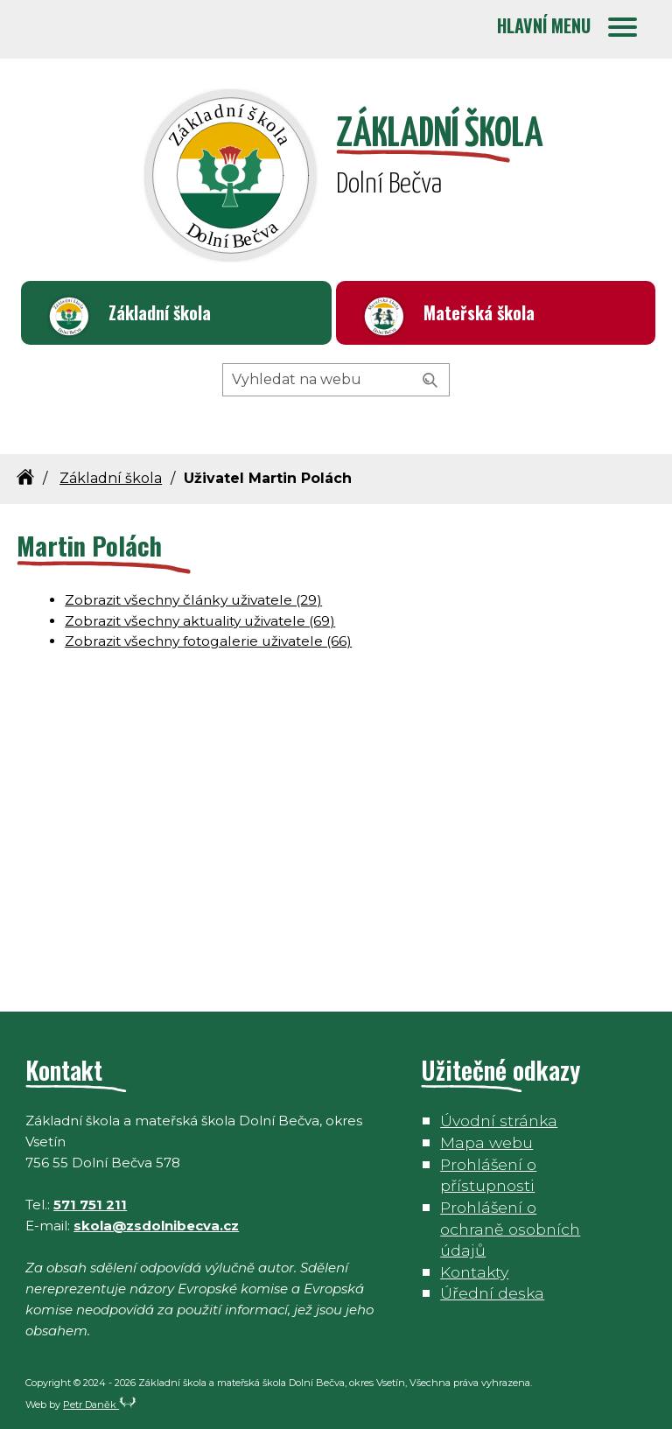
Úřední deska (492, 1293)
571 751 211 (90, 1204)
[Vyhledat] (430, 380)
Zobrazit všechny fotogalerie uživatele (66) (208, 641)
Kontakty (474, 1272)
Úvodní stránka (498, 1120)
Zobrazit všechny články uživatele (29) (193, 600)
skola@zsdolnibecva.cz (156, 1225)
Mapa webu (486, 1142)
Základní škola (159, 312)
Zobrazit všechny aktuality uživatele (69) (200, 621)
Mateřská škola (479, 312)
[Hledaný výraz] (336, 379)
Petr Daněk (99, 1404)
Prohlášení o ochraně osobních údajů (510, 1228)
